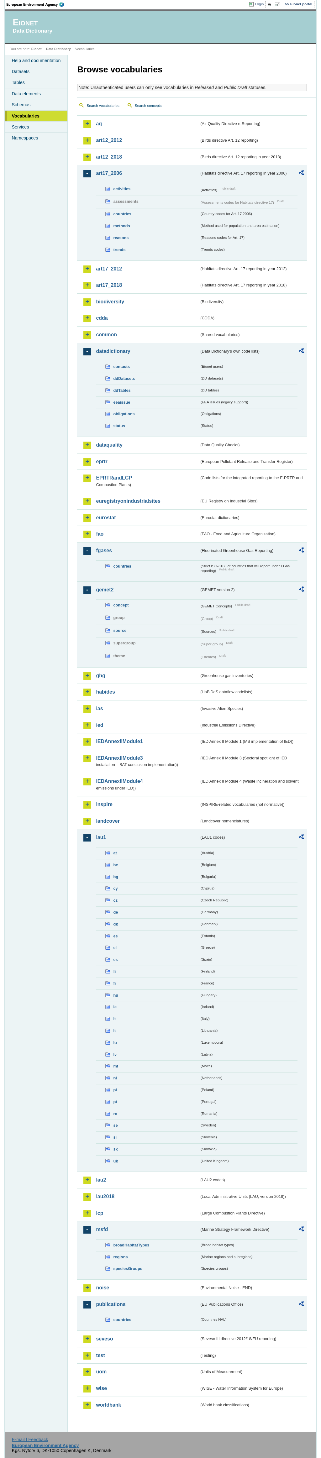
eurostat (106, 517)
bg (115, 876)
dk (115, 924)
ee (115, 936)
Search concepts (148, 106)
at (115, 853)
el (115, 947)
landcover (108, 821)
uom (101, 1371)
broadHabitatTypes (131, 1245)
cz (115, 900)
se (115, 1125)
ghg (100, 675)
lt (114, 1030)
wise (101, 1388)
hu (115, 995)
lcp (99, 1213)
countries (122, 214)
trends (119, 249)
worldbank (108, 1405)
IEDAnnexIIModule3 (119, 758)
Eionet (36, 49)
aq (99, 123)
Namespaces (25, 137)
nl (115, 1078)
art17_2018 (109, 285)
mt (115, 1066)
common (106, 334)
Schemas (21, 104)
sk (115, 1149)
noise (102, 1287)
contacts (121, 366)
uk (115, 1161)
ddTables (121, 390)
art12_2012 (109, 140)
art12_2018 (109, 157)
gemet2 (104, 589)
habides (105, 692)
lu (115, 1042)
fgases (104, 550)
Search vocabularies (103, 106)
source (119, 630)
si (115, 1137)
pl (115, 1090)
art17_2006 (109, 173)
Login (259, 4)
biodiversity (110, 301)
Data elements (26, 93)
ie (115, 1006)
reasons (121, 237)
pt (115, 1101)
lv (115, 1054)
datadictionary (113, 351)
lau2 (101, 1180)
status (119, 425)
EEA (37, 4)
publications (110, 1304)
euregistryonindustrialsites (128, 501)
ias (99, 708)
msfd (102, 1229)
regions (120, 1257)
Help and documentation (36, 60)
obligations (123, 414)
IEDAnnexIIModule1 (119, 741)
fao (99, 534)
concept (121, 605)
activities (121, 188)
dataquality (109, 445)
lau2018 (105, 1196)
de (115, 912)
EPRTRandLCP (114, 477)
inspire (104, 804)
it (114, 1018)
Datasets (20, 71)
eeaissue (121, 402)
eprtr (101, 461)
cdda (102, 318)
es (115, 959)
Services (20, 126)
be (115, 865)
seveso (104, 1338)
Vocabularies (25, 115)
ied (99, 725)
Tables (18, 82)
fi (114, 971)
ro (115, 1113)
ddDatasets (124, 378)
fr (114, 983)
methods (121, 225)
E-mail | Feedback (30, 1439)
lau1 (101, 837)
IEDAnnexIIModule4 (119, 781)
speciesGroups (127, 1268)
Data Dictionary (58, 49)
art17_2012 (109, 268)
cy (115, 888)
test (100, 1355)
